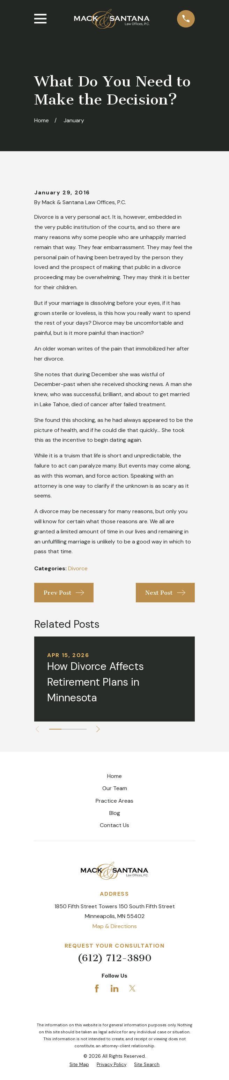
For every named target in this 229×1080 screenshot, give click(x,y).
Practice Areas (114, 800)
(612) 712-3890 (114, 958)
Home (114, 776)
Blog (114, 813)
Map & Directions (115, 926)
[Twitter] (132, 988)
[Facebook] (97, 988)
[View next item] (98, 729)
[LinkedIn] (114, 988)
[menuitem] (79, 1064)
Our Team (114, 788)
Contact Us (114, 825)
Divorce (78, 568)
